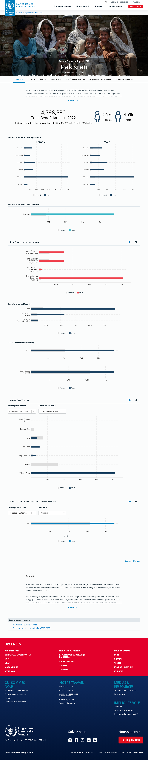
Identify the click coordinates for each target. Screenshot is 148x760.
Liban (7, 663)
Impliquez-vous (116, 6)
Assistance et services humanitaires (68, 695)
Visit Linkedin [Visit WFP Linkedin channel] (89, 740)
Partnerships (56, 79)
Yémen (117, 663)
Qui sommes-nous (62, 6)
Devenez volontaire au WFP (126, 714)
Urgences (98, 6)
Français (136, 2)
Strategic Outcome (17, 406)
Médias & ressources (119, 2)
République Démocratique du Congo (72, 656)
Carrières (118, 706)
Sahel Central (66, 661)
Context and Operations (37, 79)
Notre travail (82, 6)
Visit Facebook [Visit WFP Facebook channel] (76, 740)
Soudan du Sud (122, 650)
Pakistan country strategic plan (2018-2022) (32, 628)
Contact (89, 752)
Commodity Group (47, 406)
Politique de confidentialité (131, 752)
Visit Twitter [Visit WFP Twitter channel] (70, 740)
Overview (19, 79)
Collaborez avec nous (123, 710)
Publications (119, 694)
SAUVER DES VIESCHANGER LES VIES (25, 5)
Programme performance (100, 79)
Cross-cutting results (124, 79)
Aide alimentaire (66, 690)
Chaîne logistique (66, 699)
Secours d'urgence (67, 703)
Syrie (116, 655)
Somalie (63, 665)
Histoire (8, 698)
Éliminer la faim (66, 686)
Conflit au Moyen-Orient (18, 655)
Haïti (7, 659)
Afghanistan (12, 650)
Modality (43, 507)
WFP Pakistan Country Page (25, 624)
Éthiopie (118, 671)
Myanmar (10, 671)
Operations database (34, 13)
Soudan (63, 669)
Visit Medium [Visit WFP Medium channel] (95, 740)
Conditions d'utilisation (107, 752)
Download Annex (132, 561)
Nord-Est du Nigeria (69, 650)
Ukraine (118, 659)
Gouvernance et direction (15, 694)
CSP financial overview (75, 79)
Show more (74, 100)
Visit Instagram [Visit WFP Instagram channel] (82, 740)
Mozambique (11, 667)
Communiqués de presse (125, 690)
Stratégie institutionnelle (15, 701)
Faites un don (135, 7)
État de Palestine (123, 667)
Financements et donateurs (16, 690)
